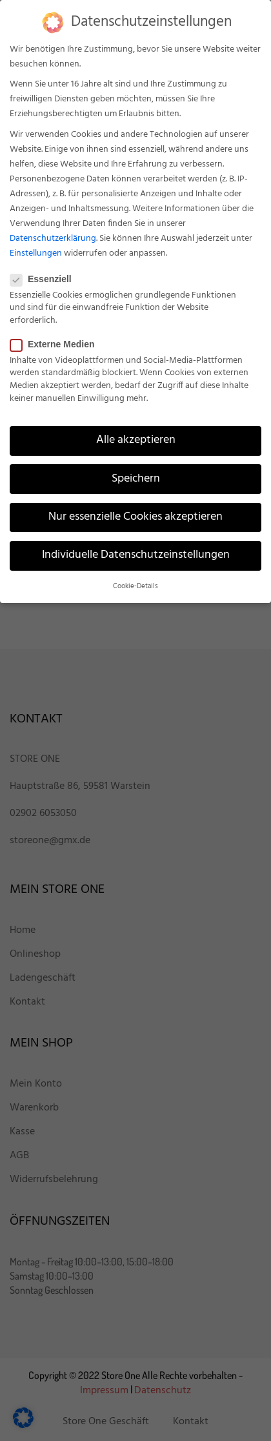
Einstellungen (36, 253)
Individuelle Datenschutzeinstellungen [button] (136, 555)
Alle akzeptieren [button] (136, 440)
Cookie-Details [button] (135, 586)
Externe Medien (56, 344)
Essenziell (45, 279)
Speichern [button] (136, 479)
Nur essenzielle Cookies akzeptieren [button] (135, 517)
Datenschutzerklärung (53, 238)
